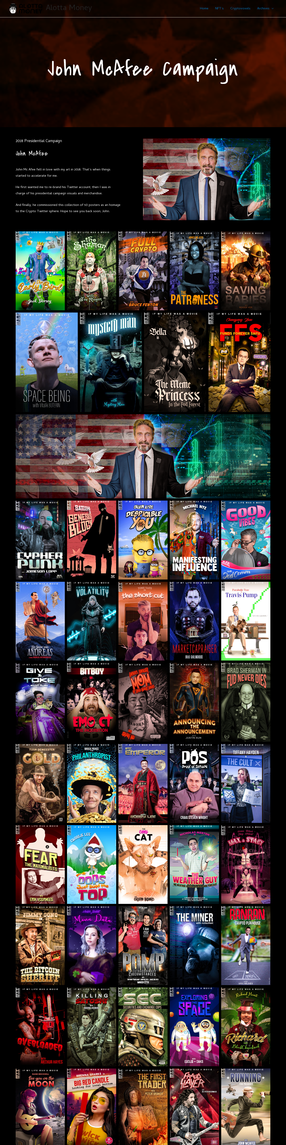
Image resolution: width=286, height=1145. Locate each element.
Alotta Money (69, 8)
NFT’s (219, 8)
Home (204, 8)
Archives (263, 8)
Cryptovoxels (240, 8)
